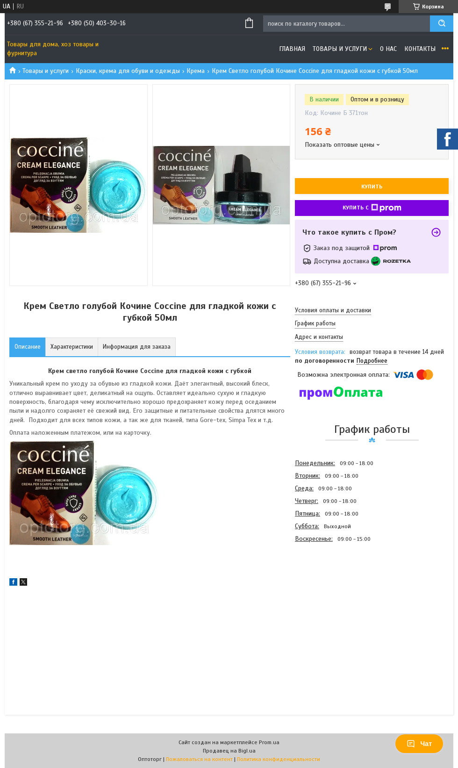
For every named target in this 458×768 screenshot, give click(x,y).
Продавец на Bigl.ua (229, 750)
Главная (292, 49)
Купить (371, 186)
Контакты (420, 49)
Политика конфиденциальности (278, 759)
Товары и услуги (340, 49)
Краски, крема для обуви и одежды (128, 71)
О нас (388, 49)
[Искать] (441, 23)
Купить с (372, 208)
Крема (195, 71)
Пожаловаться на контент (199, 759)
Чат (419, 743)
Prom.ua (269, 742)
